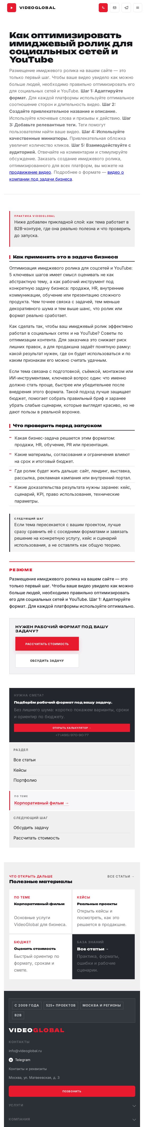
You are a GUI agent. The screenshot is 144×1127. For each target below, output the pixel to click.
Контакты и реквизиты (28, 1069)
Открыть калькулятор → (72, 727)
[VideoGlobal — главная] (31, 7)
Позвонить (72, 1091)
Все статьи (24, 759)
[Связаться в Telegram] (126, 7)
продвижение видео (30, 172)
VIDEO (37, 1030)
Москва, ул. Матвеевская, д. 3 (34, 1077)
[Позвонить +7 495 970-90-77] (103, 7)
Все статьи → (121, 876)
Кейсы (20, 770)
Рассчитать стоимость (47, 644)
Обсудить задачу (47, 661)
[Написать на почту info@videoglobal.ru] (114, 7)
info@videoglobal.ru (25, 1051)
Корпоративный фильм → (41, 803)
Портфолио (25, 780)
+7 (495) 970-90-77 (72, 735)
